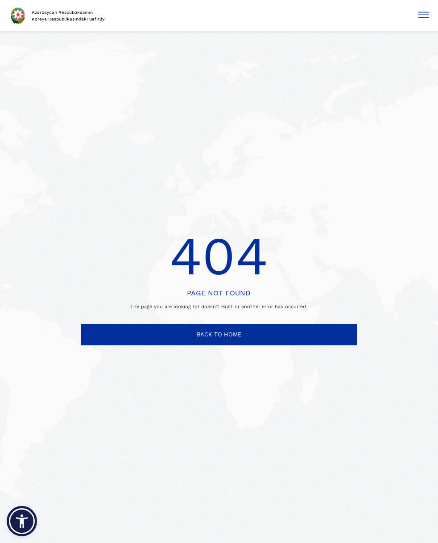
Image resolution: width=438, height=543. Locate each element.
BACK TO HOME (219, 334)
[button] (22, 521)
